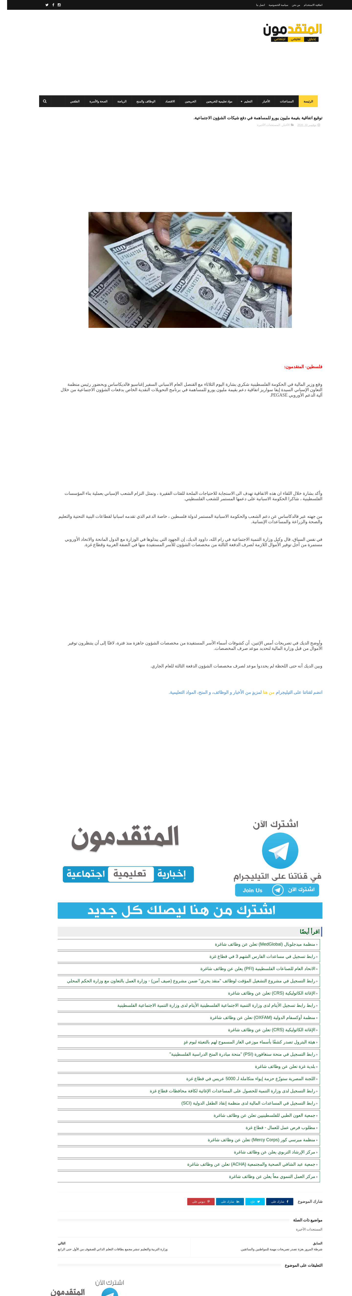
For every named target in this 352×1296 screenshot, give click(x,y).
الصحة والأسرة (96, 101)
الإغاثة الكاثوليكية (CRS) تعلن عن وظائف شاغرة (264, 979)
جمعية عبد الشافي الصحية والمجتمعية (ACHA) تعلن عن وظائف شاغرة (244, 1156)
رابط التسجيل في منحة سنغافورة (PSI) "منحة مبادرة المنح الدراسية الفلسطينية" (235, 1046)
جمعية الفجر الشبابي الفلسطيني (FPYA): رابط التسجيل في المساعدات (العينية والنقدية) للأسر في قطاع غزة (66, 322)
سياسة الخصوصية (271, 4)
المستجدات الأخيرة (261, 127)
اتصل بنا (253, 4)
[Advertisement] (126, 52)
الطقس (72, 101)
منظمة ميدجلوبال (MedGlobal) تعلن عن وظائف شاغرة (258, 925)
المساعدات (284, 101)
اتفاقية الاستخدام (306, 4)
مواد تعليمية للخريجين (217, 101)
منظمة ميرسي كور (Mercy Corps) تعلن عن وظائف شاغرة (254, 1132)
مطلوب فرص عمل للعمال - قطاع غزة (273, 1120)
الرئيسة (305, 101)
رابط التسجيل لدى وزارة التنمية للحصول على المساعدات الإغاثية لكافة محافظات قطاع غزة (225, 1083)
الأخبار (263, 101)
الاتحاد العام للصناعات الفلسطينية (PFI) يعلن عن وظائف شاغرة (250, 949)
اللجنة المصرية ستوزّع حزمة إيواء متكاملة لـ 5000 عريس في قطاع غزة (243, 1071)
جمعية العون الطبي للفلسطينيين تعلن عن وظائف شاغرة (257, 1108)
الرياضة (119, 101)
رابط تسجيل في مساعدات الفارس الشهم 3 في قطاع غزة (255, 937)
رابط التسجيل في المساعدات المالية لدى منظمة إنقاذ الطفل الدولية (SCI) (241, 1095)
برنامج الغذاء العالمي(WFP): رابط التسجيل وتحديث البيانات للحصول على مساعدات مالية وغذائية (68, 255)
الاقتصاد (167, 101)
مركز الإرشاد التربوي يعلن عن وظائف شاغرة (267, 1144)
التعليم (246, 101)
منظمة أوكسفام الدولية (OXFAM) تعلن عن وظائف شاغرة (255, 1010)
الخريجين (188, 101)
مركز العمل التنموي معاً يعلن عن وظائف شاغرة (265, 1169)
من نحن (289, 4)
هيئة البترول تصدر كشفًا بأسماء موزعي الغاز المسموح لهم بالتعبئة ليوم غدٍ (242, 1034)
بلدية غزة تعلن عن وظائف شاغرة (278, 1059)
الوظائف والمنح (143, 101)
